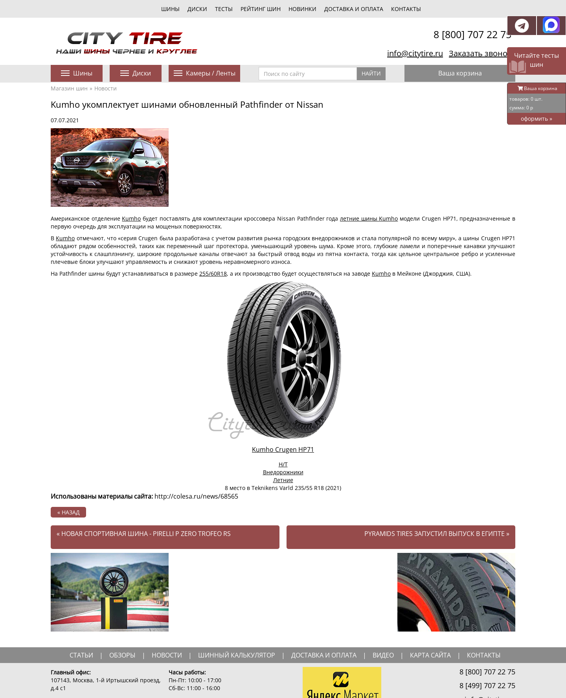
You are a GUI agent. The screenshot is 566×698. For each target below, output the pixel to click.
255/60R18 (213, 273)
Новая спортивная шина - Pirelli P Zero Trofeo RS (144, 533)
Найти (371, 73)
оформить (536, 118)
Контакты (406, 9)
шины (170, 9)
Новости (105, 88)
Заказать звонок (480, 53)
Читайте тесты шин (536, 60)
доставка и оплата (324, 655)
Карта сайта (430, 655)
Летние (283, 480)
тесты (224, 9)
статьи (81, 655)
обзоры (122, 655)
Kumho (131, 218)
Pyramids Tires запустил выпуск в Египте (436, 533)
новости (167, 655)
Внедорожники (283, 472)
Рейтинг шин (261, 9)
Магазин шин (69, 88)
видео (383, 655)
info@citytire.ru (415, 53)
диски (197, 9)
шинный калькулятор (236, 655)
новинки (302, 9)
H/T (283, 464)
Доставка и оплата (353, 9)
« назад (68, 512)
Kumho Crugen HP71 (283, 449)
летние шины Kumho (369, 218)
